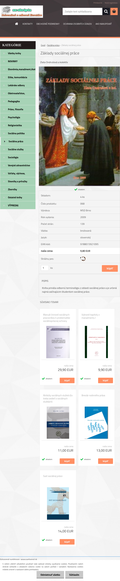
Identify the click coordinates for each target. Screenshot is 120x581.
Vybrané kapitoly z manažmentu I (91, 316)
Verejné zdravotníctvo (19, 165)
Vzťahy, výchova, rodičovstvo (16, 174)
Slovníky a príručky (17, 181)
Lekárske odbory (16, 85)
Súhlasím (74, 575)
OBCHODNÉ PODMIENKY (48, 23)
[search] (106, 11)
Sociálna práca (16, 141)
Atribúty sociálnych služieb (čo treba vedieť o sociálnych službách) (57, 398)
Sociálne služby (15, 149)
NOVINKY (13, 61)
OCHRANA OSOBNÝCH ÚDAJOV (77, 23)
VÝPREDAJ (13, 205)
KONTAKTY (27, 23)
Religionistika (15, 125)
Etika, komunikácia (17, 77)
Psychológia (14, 117)
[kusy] (45, 268)
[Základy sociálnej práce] (79, 68)
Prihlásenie (97, 2)
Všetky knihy (14, 53)
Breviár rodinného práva (93, 395)
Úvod (43, 45)
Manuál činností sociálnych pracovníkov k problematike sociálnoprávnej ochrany (56, 318)
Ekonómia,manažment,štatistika (22, 69)
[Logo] (21, 11)
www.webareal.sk (29, 559)
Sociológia (13, 157)
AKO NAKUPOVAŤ (103, 23)
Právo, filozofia (15, 109)
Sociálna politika (16, 133)
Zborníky (12, 189)
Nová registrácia (111, 2)
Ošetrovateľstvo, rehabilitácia (16, 94)
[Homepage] (17, 23)
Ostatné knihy (15, 197)
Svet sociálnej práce (52, 476)
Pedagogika (14, 101)
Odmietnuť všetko (50, 575)
